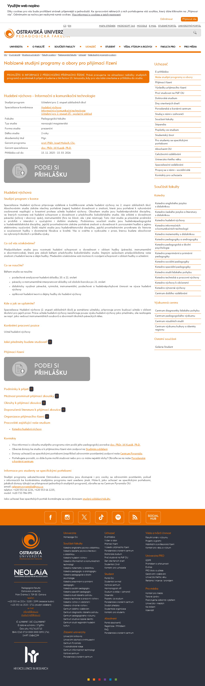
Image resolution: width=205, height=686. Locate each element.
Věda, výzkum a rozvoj (140, 47)
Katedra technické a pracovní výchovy (177, 277)
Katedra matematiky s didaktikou (174, 234)
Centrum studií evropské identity (78, 619)
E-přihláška (162, 72)
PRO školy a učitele (154, 570)
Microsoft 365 (126, 26)
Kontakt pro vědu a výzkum (158, 548)
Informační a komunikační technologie (63, 110)
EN (69, 26)
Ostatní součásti (165, 338)
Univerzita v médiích (155, 603)
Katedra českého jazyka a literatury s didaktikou (176, 214)
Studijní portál (167, 26)
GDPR (148, 560)
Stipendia (160, 124)
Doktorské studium (166, 98)
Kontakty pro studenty (115, 612)
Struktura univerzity (31, 55)
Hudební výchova (51, 107)
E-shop (149, 567)
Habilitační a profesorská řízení (160, 544)
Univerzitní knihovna (72, 636)
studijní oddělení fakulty (96, 499)
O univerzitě (14, 55)
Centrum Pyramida (131, 453)
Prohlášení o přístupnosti (157, 564)
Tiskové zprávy (152, 597)
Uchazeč (93, 47)
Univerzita (19, 47)
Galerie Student (164, 347)
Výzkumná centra (166, 302)
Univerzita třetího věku (168, 159)
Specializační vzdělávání (169, 165)
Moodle (142, 26)
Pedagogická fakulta (67, 55)
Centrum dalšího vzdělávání (171, 293)
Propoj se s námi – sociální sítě (172, 170)
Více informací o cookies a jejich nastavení (96, 14)
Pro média (190, 47)
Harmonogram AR (113, 588)
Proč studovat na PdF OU (169, 93)
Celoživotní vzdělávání (168, 154)
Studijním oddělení (96, 449)
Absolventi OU (163, 149)
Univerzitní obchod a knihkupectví (78, 640)
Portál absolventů (113, 623)
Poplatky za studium (167, 130)
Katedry (159, 195)
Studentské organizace (115, 609)
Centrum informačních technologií (79, 650)
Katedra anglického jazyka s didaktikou (171, 205)
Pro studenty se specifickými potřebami (171, 142)
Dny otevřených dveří (167, 103)
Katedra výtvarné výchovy (170, 288)
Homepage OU (70, 537)
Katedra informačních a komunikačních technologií (171, 227)
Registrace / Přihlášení (115, 626)
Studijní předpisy (112, 605)
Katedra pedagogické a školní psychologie (173, 246)
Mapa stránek (107, 26)
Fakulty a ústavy (49, 55)
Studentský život (164, 135)
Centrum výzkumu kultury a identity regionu (175, 328)
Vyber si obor (111, 540)
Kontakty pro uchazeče (168, 175)
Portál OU (109, 578)
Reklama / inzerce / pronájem (159, 581)
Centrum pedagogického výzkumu (175, 316)
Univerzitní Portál (189, 26)
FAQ (107, 629)
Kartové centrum (71, 653)
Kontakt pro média (154, 593)
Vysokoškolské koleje (73, 646)
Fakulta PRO (171, 47)
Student (112, 47)
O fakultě (41, 47)
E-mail (152, 26)
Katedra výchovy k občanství (172, 283)
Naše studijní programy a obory (102, 55)
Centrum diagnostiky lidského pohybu (177, 310)
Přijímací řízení (163, 82)
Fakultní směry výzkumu (157, 537)
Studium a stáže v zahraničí (117, 592)
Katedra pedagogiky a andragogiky (176, 239)
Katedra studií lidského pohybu (173, 272)
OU (5, 55)
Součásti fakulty (67, 47)
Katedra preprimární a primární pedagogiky (173, 255)
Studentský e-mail (113, 582)
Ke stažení (150, 607)
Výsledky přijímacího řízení (170, 87)
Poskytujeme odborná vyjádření (160, 600)
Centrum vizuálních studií (169, 321)
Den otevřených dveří (115, 561)
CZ (64, 26)
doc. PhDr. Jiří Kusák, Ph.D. (56, 148)
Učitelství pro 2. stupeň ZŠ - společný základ (66, 114)
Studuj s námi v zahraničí (169, 114)
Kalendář (150, 610)
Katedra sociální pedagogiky (172, 261)
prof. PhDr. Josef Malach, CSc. (58, 143)
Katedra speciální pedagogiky (173, 267)
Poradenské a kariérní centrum (173, 108)
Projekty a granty (153, 541)
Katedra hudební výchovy (27, 429)
